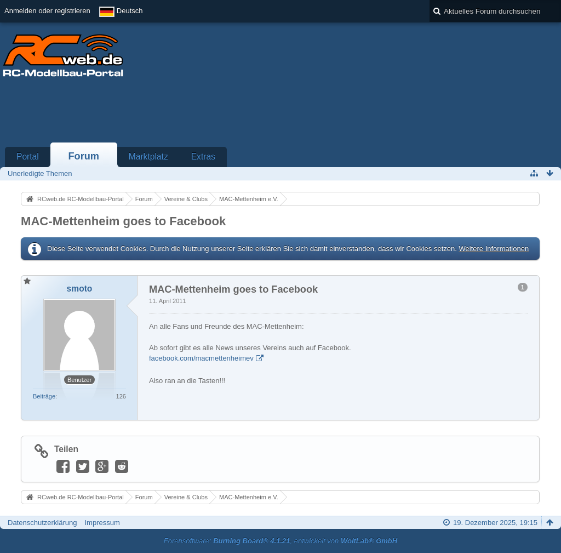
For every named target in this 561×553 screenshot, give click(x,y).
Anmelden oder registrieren (47, 11)
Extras (203, 156)
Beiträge (44, 396)
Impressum (101, 522)
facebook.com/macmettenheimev (201, 358)
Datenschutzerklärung (42, 522)
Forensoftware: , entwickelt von (280, 541)
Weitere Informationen (494, 248)
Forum (83, 156)
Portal (27, 156)
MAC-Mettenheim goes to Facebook (123, 221)
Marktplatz (148, 156)
